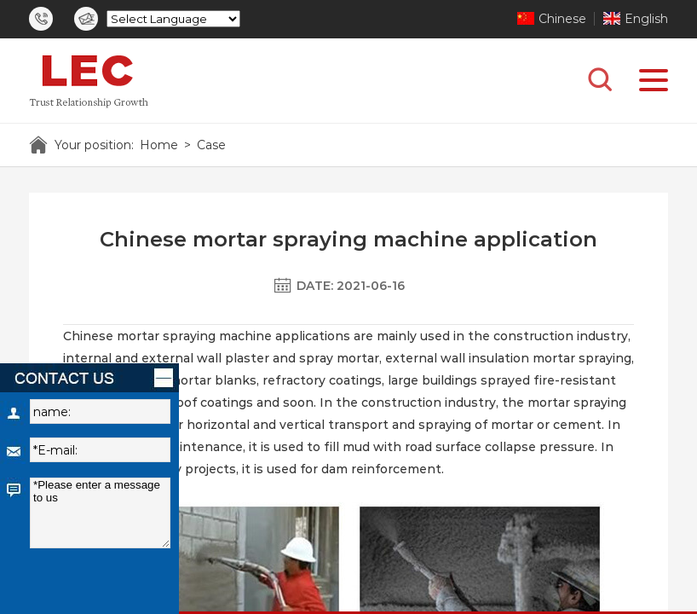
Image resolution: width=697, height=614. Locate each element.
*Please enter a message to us (100, 513)
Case (211, 145)
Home (159, 145)
